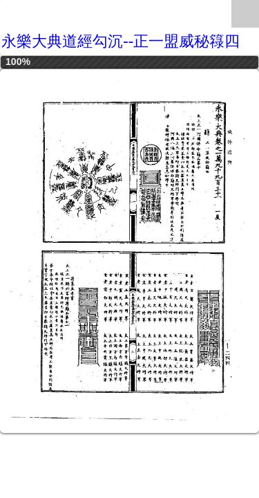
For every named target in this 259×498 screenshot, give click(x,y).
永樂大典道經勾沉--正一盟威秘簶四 (120, 41)
